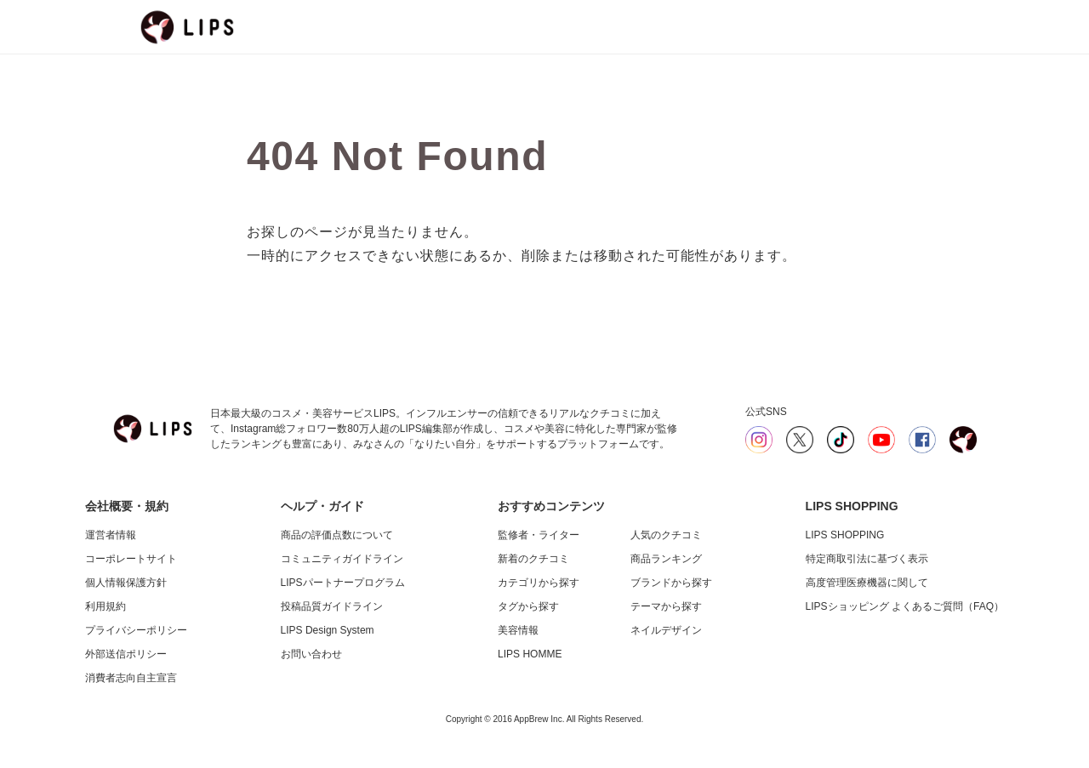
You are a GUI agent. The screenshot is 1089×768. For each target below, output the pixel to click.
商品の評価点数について (337, 535)
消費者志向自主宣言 (131, 678)
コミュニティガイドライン (342, 559)
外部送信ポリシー (126, 654)
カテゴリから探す (538, 583)
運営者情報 (110, 535)
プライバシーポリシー (136, 630)
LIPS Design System (327, 630)
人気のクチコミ (666, 535)
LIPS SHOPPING (845, 535)
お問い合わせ (311, 654)
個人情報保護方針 (126, 583)
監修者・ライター (538, 535)
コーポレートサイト (131, 559)
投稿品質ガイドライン (332, 606)
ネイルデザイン (666, 630)
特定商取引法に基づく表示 (867, 559)
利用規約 (105, 606)
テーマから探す (666, 606)
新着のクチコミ (533, 559)
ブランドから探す (671, 583)
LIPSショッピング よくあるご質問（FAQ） (905, 606)
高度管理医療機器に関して (867, 583)
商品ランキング (666, 559)
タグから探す (528, 606)
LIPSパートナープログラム (343, 583)
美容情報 (518, 630)
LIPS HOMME (530, 654)
